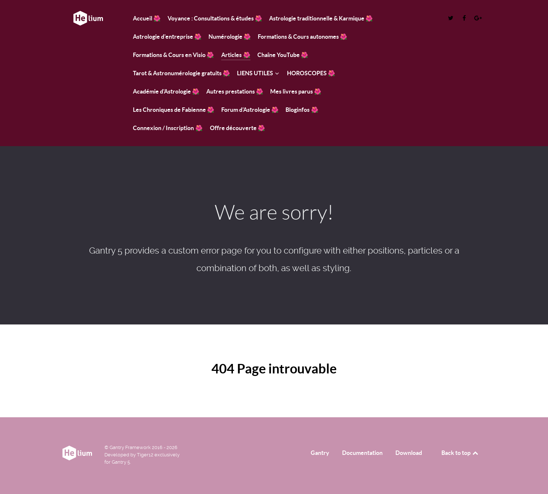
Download (408, 452)
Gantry (320, 452)
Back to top (460, 452)
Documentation (362, 452)
